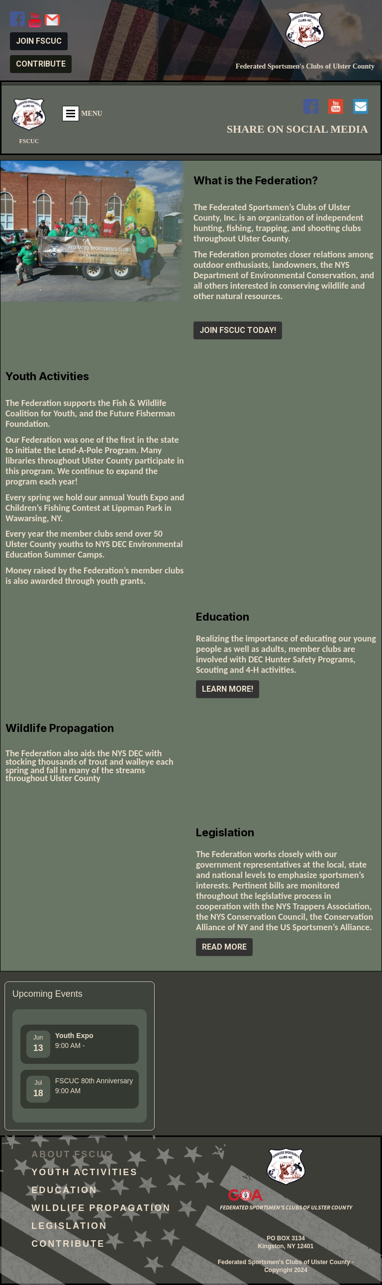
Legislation (69, 1227)
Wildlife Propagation (101, 1209)
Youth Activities (84, 1173)
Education (64, 1191)
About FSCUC (71, 1155)
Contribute (68, 1245)
